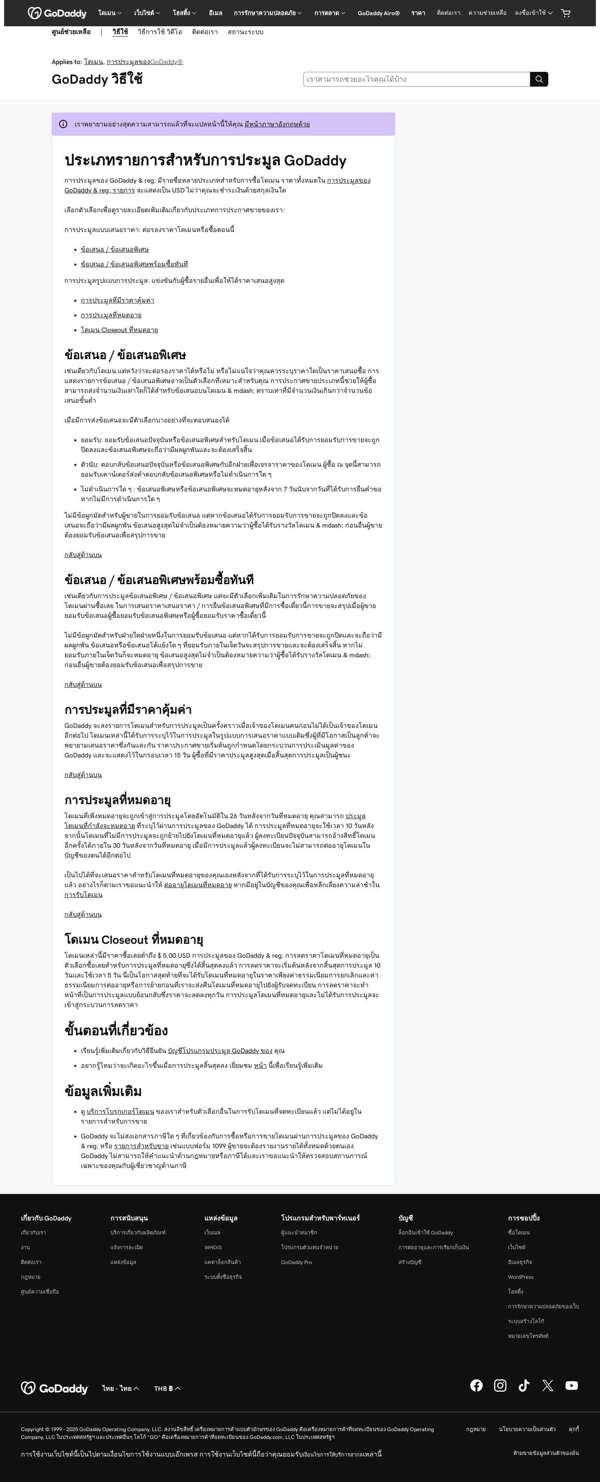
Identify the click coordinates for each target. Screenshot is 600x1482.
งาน (25, 1247)
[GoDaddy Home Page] (55, 1388)
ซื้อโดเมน (519, 1232)
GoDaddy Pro (296, 1262)
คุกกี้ (574, 1429)
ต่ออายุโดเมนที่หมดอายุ (198, 884)
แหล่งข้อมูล (123, 1262)
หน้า (260, 1065)
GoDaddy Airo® (379, 13)
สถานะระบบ (245, 31)
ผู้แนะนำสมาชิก (299, 1232)
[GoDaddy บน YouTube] (571, 1390)
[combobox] (417, 79)
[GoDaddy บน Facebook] (476, 1390)
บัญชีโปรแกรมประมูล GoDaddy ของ (220, 1050)
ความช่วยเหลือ (488, 13)
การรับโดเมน (83, 894)
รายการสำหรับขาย (141, 1145)
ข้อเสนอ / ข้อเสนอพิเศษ (115, 249)
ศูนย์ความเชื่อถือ (40, 1291)
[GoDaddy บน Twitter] (547, 1390)
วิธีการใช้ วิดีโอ (160, 31)
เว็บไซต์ (516, 1247)
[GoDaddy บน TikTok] (524, 1390)
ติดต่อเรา (448, 13)
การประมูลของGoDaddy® (145, 61)
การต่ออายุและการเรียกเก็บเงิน (433, 1247)
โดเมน (93, 61)
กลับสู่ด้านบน (83, 554)
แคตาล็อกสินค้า (222, 1262)
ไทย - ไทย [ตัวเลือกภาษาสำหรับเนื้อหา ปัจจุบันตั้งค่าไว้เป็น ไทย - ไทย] (121, 1388)
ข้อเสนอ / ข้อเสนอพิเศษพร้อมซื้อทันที (134, 264)
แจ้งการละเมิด (126, 1247)
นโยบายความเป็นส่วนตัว (527, 1429)
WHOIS (213, 1247)
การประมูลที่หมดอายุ (111, 315)
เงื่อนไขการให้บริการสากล (333, 1454)
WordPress (521, 1277)
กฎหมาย (31, 1277)
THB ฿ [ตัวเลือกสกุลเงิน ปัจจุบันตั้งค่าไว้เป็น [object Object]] (168, 1388)
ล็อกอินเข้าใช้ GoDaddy (425, 1232)
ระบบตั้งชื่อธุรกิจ (223, 1277)
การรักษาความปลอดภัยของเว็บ (543, 1306)
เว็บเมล (212, 1232)
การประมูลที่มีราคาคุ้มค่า (117, 300)
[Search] (539, 79)
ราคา (418, 13)
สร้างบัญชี (409, 1262)
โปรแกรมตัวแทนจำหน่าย (310, 1247)
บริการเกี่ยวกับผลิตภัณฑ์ (138, 1232)
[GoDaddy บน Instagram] (500, 1390)
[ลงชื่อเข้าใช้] (535, 13)
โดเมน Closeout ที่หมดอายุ (119, 329)
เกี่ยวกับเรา (33, 1232)
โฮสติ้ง (515, 1291)
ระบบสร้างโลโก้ (526, 1321)
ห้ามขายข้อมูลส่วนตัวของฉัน (546, 1453)
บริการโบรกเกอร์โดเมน (120, 1111)
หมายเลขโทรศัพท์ (528, 1336)
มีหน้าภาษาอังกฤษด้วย (277, 124)
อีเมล (215, 13)
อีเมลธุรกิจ (520, 1262)
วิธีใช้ (120, 31)
